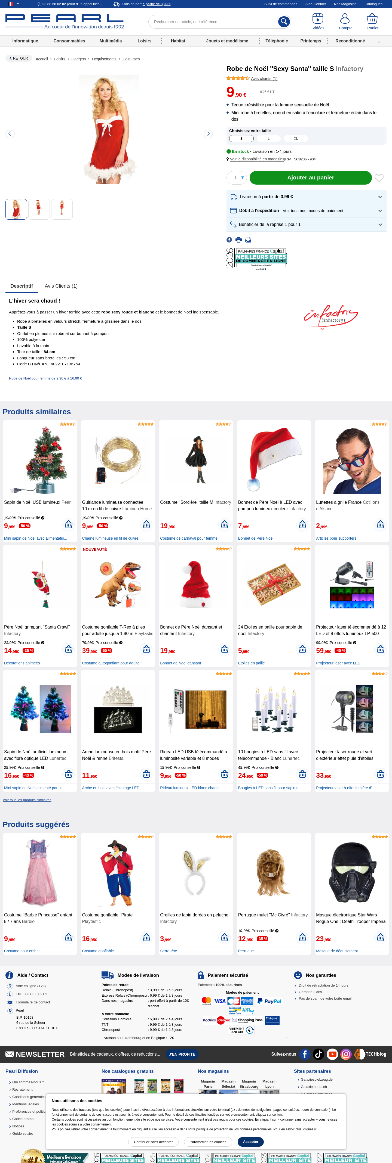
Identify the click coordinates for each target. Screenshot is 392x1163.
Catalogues (373, 4)
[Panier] (373, 21)
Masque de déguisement (337, 951)
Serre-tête (168, 951)
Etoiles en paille (251, 663)
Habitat (178, 41)
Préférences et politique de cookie (39, 1111)
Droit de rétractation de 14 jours (323, 985)
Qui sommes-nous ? (28, 1082)
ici (315, 1129)
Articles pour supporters (336, 538)
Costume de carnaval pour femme (189, 538)
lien (279, 1115)
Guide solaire (22, 1133)
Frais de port (146, 4)
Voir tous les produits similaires (27, 800)
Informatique (25, 41)
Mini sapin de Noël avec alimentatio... (35, 538)
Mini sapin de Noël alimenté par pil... (35, 788)
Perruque (246, 951)
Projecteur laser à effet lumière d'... (345, 788)
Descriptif (21, 286)
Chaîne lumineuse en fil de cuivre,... (112, 538)
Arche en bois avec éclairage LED (111, 788)
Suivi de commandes (280, 4)
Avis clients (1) (61, 286)
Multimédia (111, 41)
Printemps (310, 41)
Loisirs (145, 41)
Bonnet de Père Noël (256, 538)
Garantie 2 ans (310, 992)
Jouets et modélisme (227, 41)
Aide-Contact (315, 4)
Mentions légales (25, 1104)
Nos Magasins (345, 4)
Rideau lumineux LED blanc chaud (189, 788)
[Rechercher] (284, 21)
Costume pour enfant (22, 951)
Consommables (69, 41)
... (380, 41)
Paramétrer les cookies (208, 1142)
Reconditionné (350, 41)
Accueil (42, 59)
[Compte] (345, 21)
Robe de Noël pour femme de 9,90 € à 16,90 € (45, 378)
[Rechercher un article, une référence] (219, 22)
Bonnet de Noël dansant (180, 663)
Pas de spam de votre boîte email (325, 998)
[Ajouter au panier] (311, 178)
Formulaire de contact (33, 1002)
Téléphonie (277, 41)
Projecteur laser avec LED (338, 663)
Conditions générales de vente (36, 1097)
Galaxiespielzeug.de (317, 1079)
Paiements (220, 985)
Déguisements (104, 59)
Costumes (131, 59)
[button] (256, 159)
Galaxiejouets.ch (314, 1087)
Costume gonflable (98, 951)
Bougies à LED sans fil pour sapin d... (270, 788)
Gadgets (79, 59)
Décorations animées (22, 663)
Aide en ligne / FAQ (31, 986)
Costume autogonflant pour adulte (111, 663)
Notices (18, 1126)
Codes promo (22, 1119)
